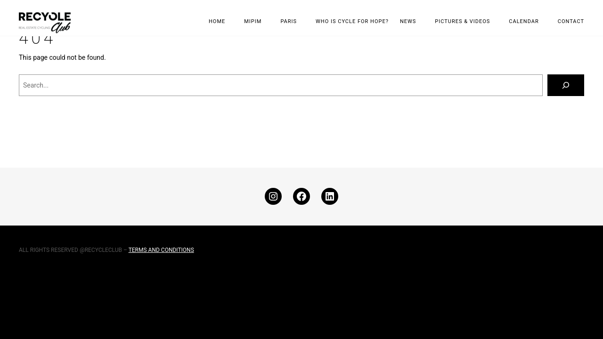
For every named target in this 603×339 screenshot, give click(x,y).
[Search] (565, 85)
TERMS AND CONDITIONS (161, 250)
